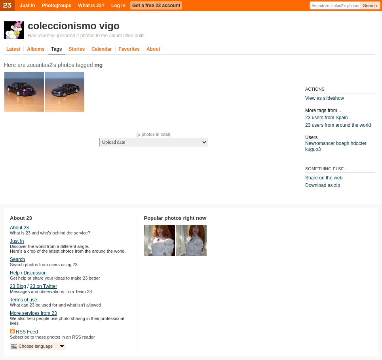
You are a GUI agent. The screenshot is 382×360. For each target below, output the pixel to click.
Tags (56, 49)
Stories (76, 49)
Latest (13, 49)
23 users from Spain (326, 117)
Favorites (129, 49)
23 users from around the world (338, 125)
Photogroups (57, 5)
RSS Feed (27, 332)
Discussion (35, 273)
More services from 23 (33, 313)
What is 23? (91, 5)
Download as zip (322, 185)
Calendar (101, 49)
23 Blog (18, 286)
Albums (35, 49)
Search (370, 5)
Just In (27, 5)
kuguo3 (313, 149)
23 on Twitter (43, 286)
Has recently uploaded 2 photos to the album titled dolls (86, 35)
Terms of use (23, 300)
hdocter (359, 143)
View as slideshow (324, 98)
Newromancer (320, 143)
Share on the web (323, 178)
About (153, 49)
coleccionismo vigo (74, 25)
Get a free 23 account (156, 5)
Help (15, 273)
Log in (118, 5)
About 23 (19, 227)
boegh (342, 143)
